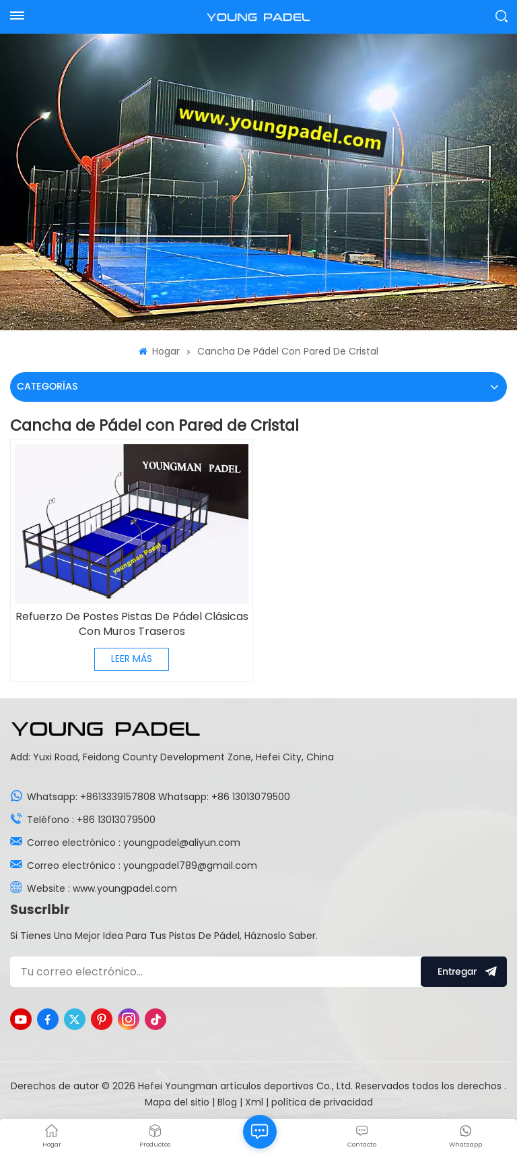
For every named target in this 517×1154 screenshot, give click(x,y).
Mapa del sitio (178, 1102)
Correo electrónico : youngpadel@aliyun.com (133, 842)
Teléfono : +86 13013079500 (91, 819)
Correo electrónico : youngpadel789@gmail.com (142, 865)
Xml (254, 1102)
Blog (228, 1102)
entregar (464, 971)
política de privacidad (322, 1102)
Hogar (159, 351)
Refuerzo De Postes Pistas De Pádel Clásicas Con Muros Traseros (131, 624)
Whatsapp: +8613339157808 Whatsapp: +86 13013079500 (158, 796)
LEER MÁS (131, 658)
